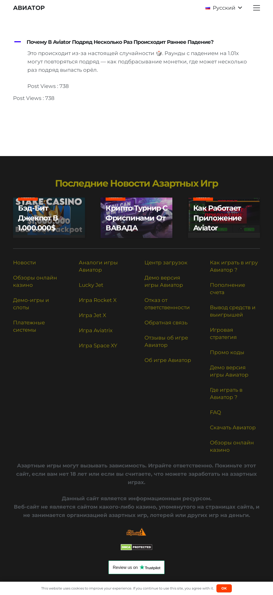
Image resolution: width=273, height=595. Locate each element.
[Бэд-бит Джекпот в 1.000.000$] (49, 218)
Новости (24, 262)
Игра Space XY (98, 345)
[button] (223, 8)
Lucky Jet (91, 285)
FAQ (215, 412)
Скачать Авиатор (233, 427)
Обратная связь (165, 322)
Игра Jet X (92, 315)
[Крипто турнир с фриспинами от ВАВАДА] (137, 218)
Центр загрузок (165, 262)
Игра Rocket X (98, 300)
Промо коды (227, 352)
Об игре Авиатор (167, 360)
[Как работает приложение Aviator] (224, 218)
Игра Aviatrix (96, 330)
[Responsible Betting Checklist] (136, 531)
